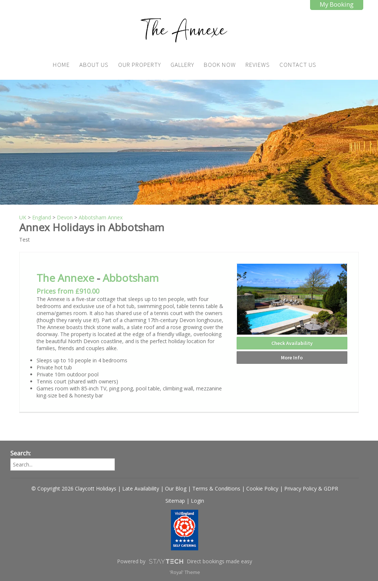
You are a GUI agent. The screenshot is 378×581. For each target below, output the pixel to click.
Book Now (220, 65)
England (41, 217)
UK (22, 217)
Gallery (182, 65)
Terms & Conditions (216, 488)
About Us (94, 65)
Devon (65, 217)
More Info (292, 357)
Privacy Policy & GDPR (311, 488)
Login (197, 500)
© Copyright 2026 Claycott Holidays (73, 488)
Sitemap (175, 500)
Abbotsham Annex (101, 217)
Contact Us (297, 65)
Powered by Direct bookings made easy (184, 561)
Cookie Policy (262, 488)
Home (61, 65)
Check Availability (292, 343)
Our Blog (175, 488)
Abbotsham (131, 278)
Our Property (139, 65)
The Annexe (65, 278)
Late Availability (140, 488)
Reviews (257, 65)
